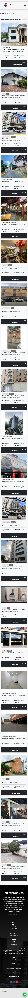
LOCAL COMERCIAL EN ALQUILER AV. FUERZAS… (13, 138)
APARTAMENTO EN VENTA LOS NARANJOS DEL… (13, 566)
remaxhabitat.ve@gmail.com (14, 968)
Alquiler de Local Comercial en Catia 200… (14, 352)
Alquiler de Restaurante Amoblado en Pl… (14, 224)
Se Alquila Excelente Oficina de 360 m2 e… (13, 652)
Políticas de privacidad (14, 914)
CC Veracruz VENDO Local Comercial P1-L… (13, 310)
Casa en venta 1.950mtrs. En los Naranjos (13, 781)
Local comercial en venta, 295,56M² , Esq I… (13, 481)
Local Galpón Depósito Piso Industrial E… (13, 738)
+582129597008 (14, 935)
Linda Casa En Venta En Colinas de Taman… (13, 95)
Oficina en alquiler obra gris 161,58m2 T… (13, 438)
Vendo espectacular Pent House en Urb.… (13, 267)
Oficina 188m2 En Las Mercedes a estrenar (13, 609)
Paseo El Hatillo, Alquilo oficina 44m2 (12, 181)
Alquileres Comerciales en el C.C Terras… (13, 695)
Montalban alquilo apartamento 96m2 (13, 395)
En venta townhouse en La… (14, 50)
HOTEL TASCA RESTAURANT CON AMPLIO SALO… (14, 866)
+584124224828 (14, 933)
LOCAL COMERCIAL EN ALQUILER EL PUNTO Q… (13, 524)
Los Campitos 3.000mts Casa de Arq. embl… (13, 823)
